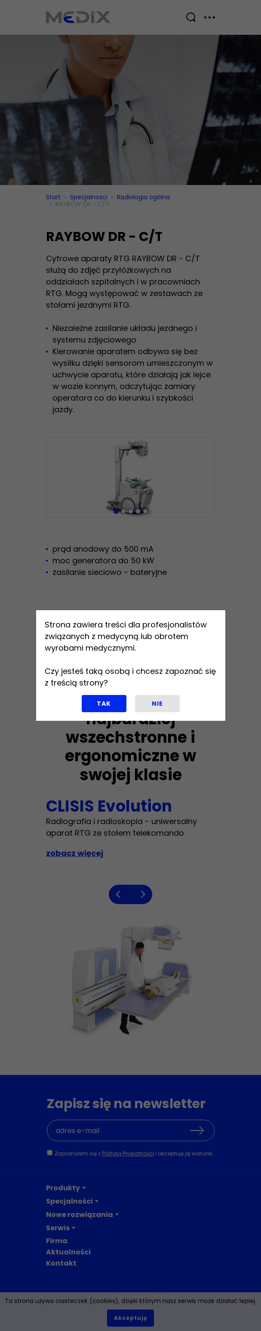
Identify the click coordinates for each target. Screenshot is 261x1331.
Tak (104, 703)
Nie (157, 703)
